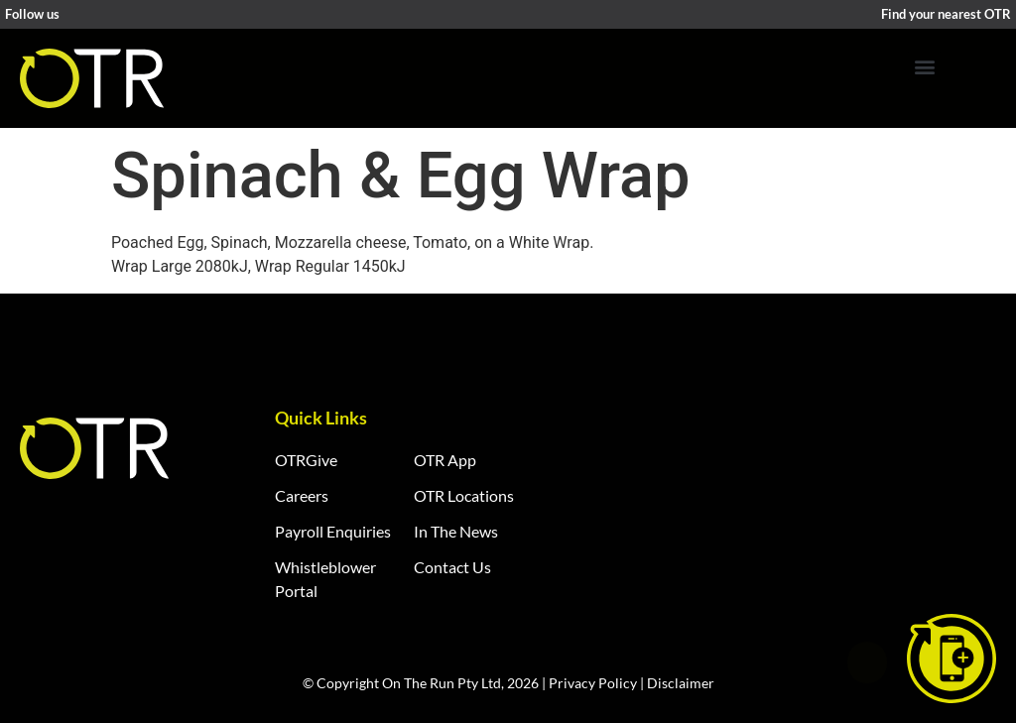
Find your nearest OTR (946, 14)
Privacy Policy (593, 682)
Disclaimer (680, 682)
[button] (924, 66)
